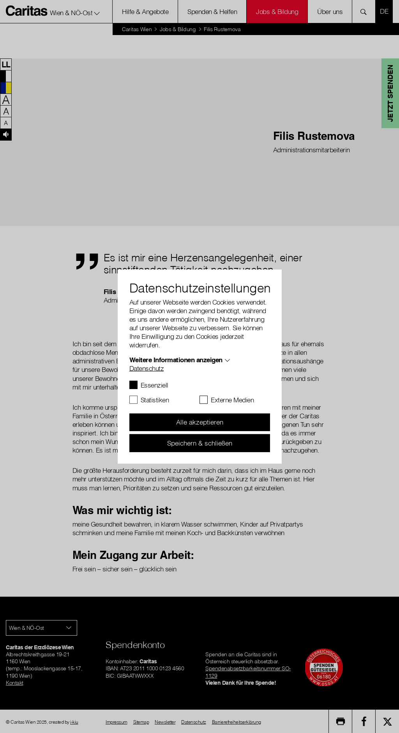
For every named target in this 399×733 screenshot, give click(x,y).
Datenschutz (146, 368)
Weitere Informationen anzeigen (175, 359)
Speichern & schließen (199, 443)
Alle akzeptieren (199, 422)
